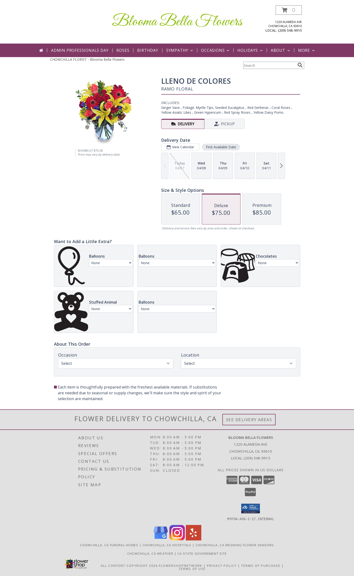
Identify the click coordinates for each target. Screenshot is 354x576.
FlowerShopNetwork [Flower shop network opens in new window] (180, 565)
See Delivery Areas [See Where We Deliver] (249, 419)
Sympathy (180, 50)
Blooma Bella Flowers (177, 22)
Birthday (147, 50)
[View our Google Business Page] (160, 539)
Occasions (215, 50)
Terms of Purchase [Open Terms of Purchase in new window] (260, 565)
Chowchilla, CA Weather (150, 553)
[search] (300, 65)
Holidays (250, 50)
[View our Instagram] (177, 539)
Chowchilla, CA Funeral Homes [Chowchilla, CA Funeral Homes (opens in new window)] (109, 545)
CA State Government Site (202, 553)
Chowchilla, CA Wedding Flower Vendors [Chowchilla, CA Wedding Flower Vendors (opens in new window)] (235, 545)
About (281, 50)
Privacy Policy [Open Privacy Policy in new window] (222, 565)
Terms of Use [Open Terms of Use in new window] (192, 568)
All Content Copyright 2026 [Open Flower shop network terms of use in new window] (129, 565)
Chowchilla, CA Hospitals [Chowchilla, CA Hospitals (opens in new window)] (167, 545)
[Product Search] (269, 65)
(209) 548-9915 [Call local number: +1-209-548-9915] (290, 30)
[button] (289, 10)
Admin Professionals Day (79, 50)
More (307, 50)
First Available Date (221, 147)
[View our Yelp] (193, 539)
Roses (122, 50)
